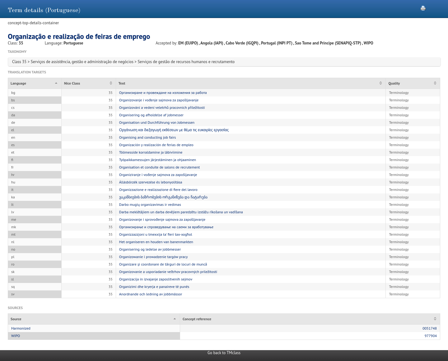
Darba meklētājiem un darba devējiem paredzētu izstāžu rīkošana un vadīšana (181, 212)
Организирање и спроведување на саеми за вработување (166, 226)
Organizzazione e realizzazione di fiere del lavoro (158, 189)
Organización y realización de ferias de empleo (156, 144)
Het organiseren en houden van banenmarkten (156, 241)
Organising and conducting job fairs (147, 137)
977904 (431, 335)
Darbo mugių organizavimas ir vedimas (150, 204)
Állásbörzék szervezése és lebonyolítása (150, 182)
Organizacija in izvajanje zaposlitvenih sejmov (155, 279)
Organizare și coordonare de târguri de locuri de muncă (163, 264)
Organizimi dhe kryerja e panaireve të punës (154, 286)
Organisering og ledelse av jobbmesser (150, 249)
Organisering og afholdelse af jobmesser (151, 115)
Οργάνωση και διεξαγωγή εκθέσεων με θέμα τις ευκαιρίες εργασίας (174, 129)
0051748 (429, 328)
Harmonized (20, 328)
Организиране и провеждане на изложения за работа (163, 92)
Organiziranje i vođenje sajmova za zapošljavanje (158, 174)
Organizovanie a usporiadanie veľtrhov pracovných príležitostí (168, 271)
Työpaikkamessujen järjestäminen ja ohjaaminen (157, 159)
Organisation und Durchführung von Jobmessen (156, 122)
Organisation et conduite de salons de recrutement (159, 167)
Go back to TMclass (224, 352)
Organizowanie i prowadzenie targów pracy (153, 256)
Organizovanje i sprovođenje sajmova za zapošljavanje (162, 219)
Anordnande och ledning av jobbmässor (150, 294)
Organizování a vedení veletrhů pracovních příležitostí (162, 107)
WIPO (15, 335)
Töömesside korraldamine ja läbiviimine (151, 152)
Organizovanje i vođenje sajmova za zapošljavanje (158, 100)
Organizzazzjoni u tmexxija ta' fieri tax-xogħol (155, 234)
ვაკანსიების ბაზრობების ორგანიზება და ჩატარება (163, 197)
